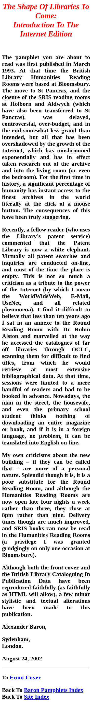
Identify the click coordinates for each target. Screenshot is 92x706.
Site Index (36, 696)
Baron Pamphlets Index (53, 690)
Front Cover (25, 677)
